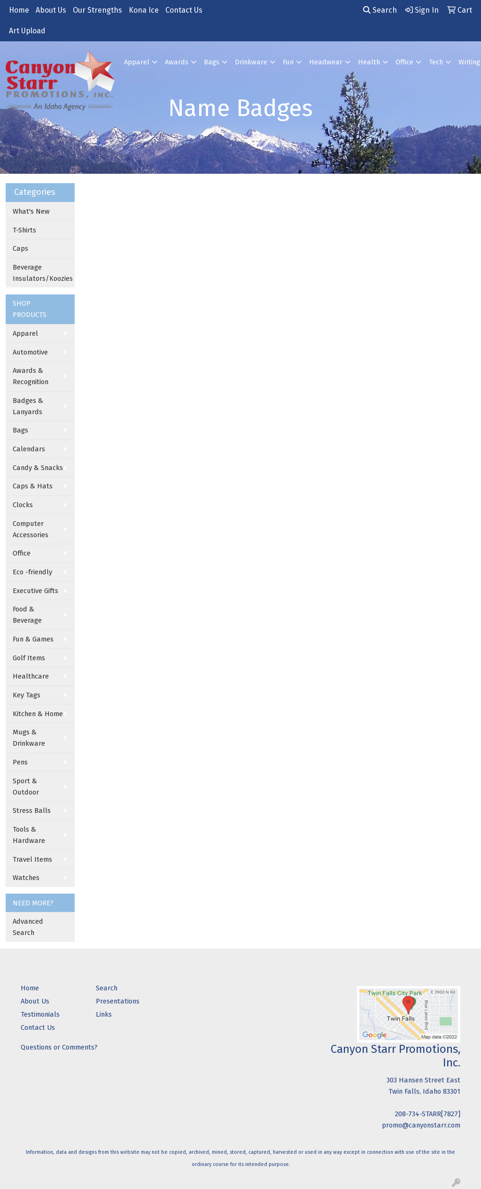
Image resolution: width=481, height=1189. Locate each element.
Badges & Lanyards (28, 406)
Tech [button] (436, 62)
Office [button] (404, 62)
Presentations (118, 1001)
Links (104, 1014)
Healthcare (31, 676)
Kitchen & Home (38, 714)
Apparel (25, 333)
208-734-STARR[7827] (427, 1114)
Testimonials (40, 1014)
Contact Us (183, 10)
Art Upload (27, 30)
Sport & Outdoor (26, 786)
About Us (51, 10)
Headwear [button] (325, 62)
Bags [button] (211, 62)
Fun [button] (288, 62)
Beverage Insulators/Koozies (43, 273)
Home (19, 10)
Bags (20, 430)
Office (22, 553)
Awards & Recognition (30, 376)
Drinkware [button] (251, 62)
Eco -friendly (32, 572)
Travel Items (32, 859)
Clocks (23, 505)
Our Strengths (97, 10)
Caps (20, 248)
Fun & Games (33, 639)
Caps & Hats (33, 486)
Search (380, 10)
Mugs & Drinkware (29, 738)
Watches (26, 877)
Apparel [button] (136, 62)
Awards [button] (176, 62)
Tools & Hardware (29, 835)
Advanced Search (28, 927)
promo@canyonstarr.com (421, 1125)
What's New (31, 211)
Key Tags (26, 695)
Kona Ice (144, 10)
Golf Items (29, 658)
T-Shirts (24, 230)
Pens (20, 762)
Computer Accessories (30, 529)
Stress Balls (32, 810)
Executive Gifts (35, 591)
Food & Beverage (27, 615)
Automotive (30, 352)
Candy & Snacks (38, 467)
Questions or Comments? (59, 1047)
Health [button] (369, 62)
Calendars (29, 449)
